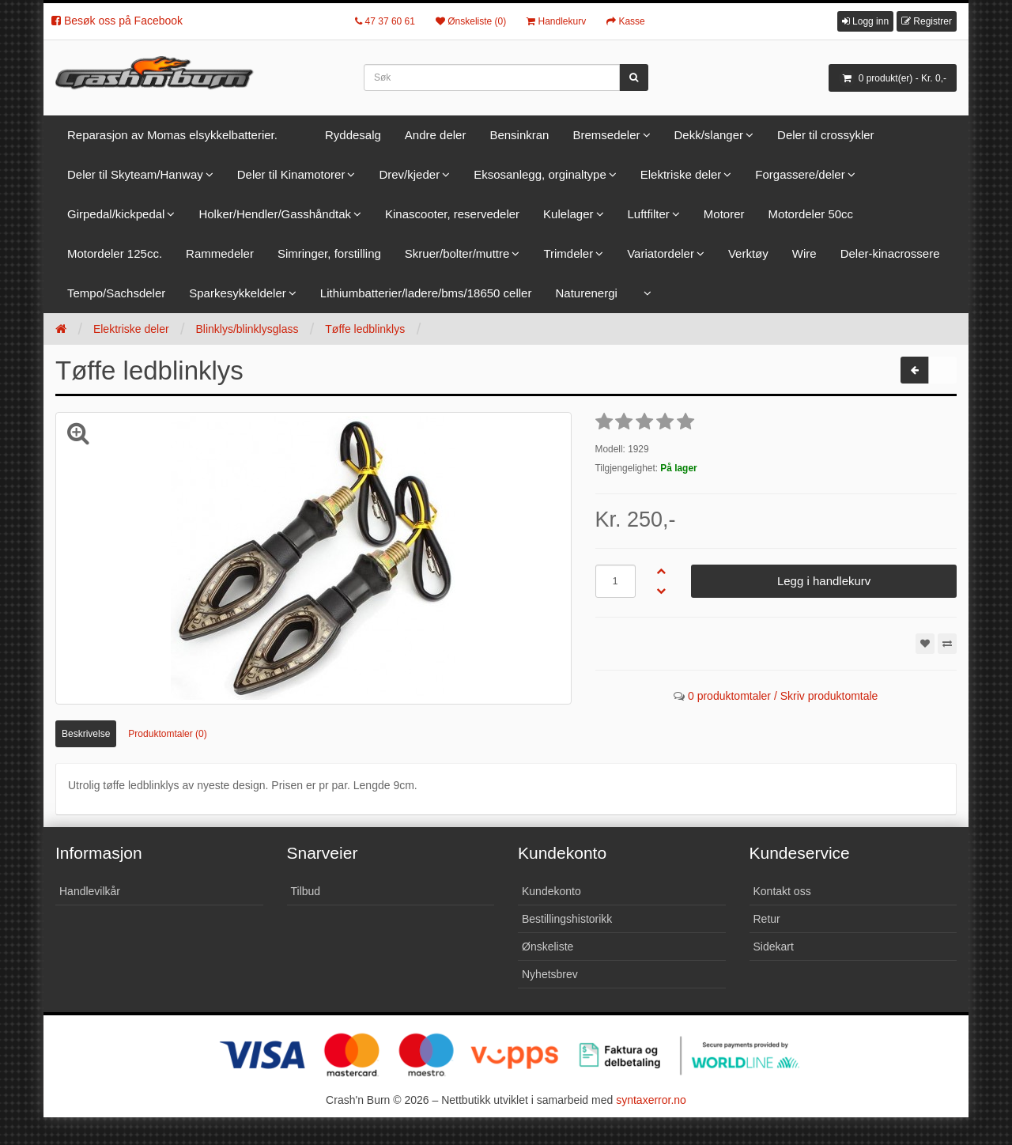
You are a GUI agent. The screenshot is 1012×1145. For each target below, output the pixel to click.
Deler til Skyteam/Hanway (135, 174)
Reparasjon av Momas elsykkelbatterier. (172, 135)
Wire (804, 253)
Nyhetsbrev (550, 974)
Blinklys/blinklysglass (246, 329)
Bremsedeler (606, 135)
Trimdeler (568, 253)
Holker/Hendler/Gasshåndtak (274, 214)
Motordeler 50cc (811, 214)
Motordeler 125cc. (114, 253)
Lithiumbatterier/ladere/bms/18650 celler (426, 293)
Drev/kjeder (409, 174)
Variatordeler (660, 253)
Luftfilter (649, 214)
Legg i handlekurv (823, 581)
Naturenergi (586, 293)
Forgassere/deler (799, 174)
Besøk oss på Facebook (117, 20)
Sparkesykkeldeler (237, 293)
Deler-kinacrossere (890, 253)
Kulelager (568, 214)
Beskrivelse (86, 733)
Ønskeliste (547, 946)
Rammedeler (220, 253)
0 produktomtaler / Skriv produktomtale (783, 696)
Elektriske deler (681, 174)
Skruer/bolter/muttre (457, 253)
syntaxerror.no (651, 1100)
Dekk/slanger (709, 135)
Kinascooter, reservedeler (452, 214)
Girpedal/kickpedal (115, 214)
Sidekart (773, 946)
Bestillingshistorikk (567, 919)
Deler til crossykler (825, 135)
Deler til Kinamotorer (291, 174)
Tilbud (306, 891)
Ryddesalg (353, 135)
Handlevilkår (89, 891)
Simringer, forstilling (329, 253)
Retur (766, 919)
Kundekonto (551, 891)
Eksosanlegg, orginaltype (540, 174)
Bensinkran (519, 135)
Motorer (724, 214)
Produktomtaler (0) (167, 733)
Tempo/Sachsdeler (116, 293)
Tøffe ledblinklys (365, 329)
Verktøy (748, 253)
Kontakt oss (782, 891)
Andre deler (435, 135)
